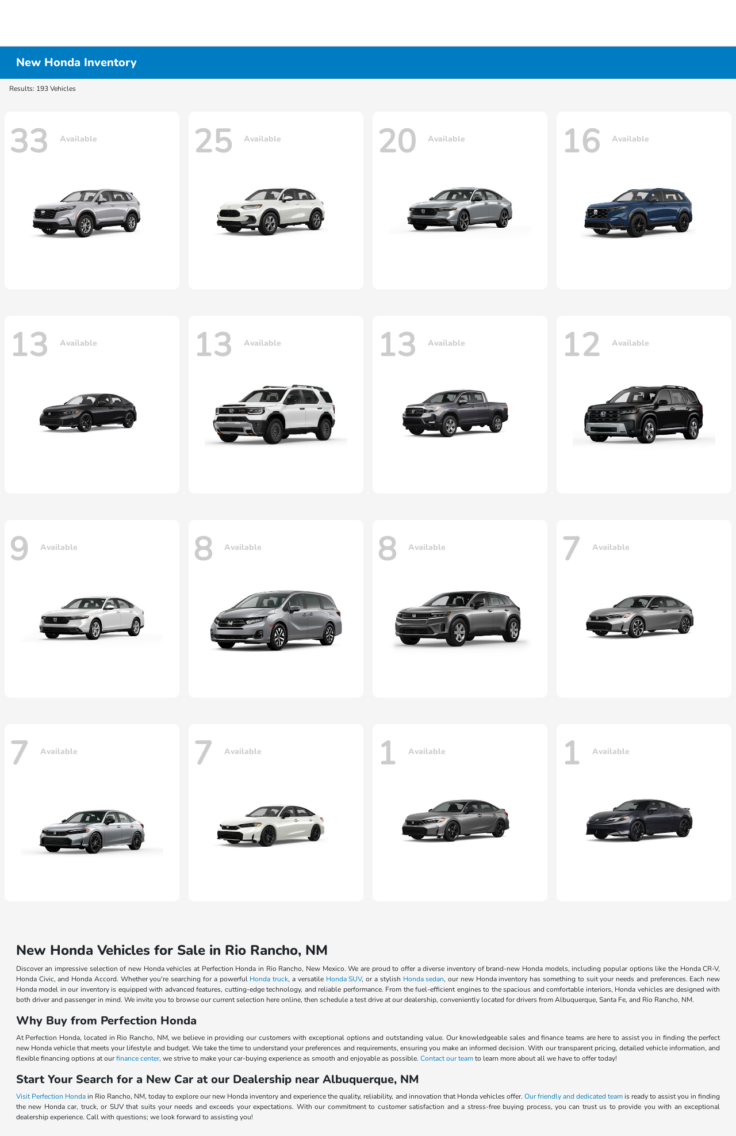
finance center (137, 1058)
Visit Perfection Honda (51, 1096)
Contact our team (446, 1058)
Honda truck (269, 979)
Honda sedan (423, 979)
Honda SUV (344, 979)
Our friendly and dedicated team (573, 1096)
